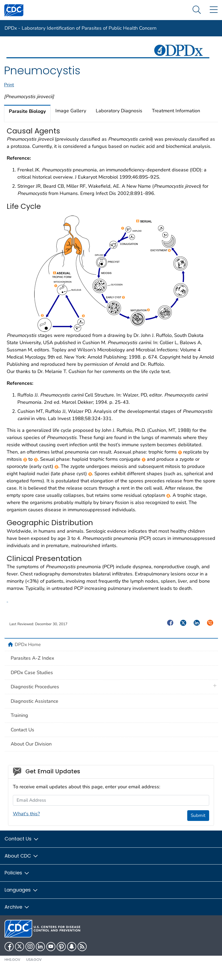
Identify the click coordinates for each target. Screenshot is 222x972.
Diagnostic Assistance (34, 701)
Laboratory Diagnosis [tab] (119, 110)
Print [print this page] (9, 85)
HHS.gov (12, 959)
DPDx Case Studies (32, 672)
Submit (198, 815)
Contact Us (22, 730)
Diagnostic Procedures (35, 686)
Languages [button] (21, 889)
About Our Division (31, 744)
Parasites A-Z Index (32, 658)
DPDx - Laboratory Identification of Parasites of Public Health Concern (80, 28)
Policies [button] (17, 872)
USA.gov (34, 959)
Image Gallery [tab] (70, 110)
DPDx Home (28, 644)
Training (19, 715)
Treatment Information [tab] (176, 110)
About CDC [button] (22, 855)
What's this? (26, 813)
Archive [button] (17, 907)
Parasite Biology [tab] (27, 111)
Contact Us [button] (22, 838)
